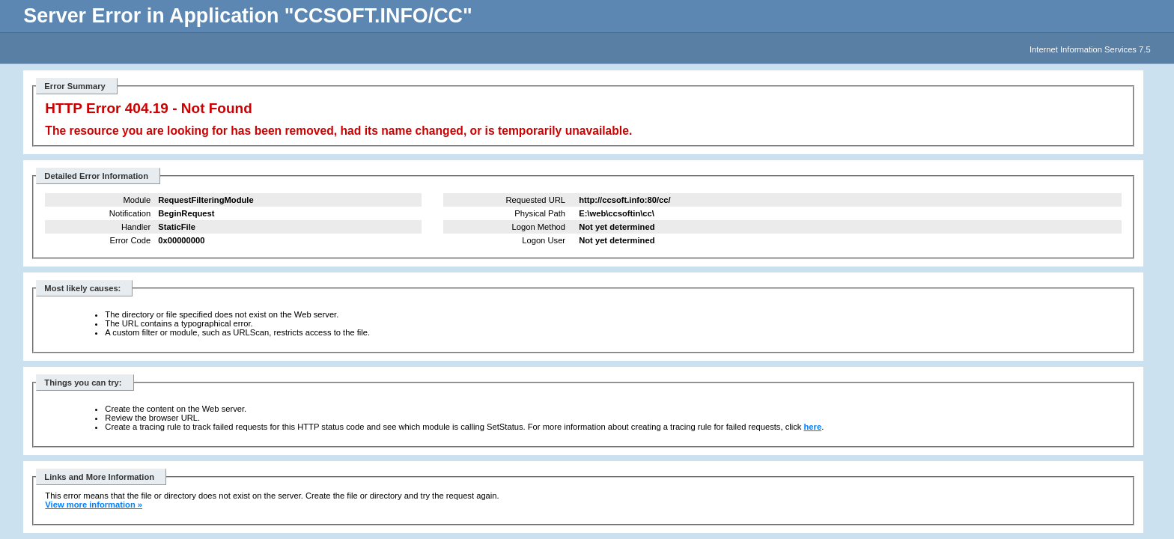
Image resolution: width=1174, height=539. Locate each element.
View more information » (93, 504)
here (813, 426)
